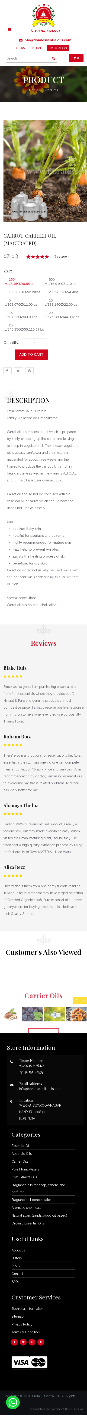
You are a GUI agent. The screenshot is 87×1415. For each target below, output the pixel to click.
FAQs (15, 1282)
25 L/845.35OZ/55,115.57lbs (23, 327)
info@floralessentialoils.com (45, 40)
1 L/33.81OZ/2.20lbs (22, 292)
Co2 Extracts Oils (24, 1177)
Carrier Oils (20, 1161)
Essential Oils (21, 1146)
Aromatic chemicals (26, 1207)
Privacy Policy (22, 1324)
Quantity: (11, 343)
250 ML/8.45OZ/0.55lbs (19, 282)
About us (18, 1250)
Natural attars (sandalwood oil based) (39, 1215)
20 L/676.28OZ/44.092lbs (62, 315)
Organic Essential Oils (28, 1223)
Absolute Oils (22, 1153)
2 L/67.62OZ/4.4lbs (62, 292)
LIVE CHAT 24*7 (58, 48)
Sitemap (18, 1316)
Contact (17, 1274)
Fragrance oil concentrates (32, 1200)
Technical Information (28, 1309)
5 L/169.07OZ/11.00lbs (21, 302)
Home (34, 90)
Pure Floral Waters (25, 1169)
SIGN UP (40, 48)
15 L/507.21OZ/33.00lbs (21, 315)
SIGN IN (24, 48)
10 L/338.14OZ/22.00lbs (61, 302)
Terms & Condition (26, 1332)
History (17, 1258)
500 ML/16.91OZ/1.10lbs (60, 282)
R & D (16, 1266)
